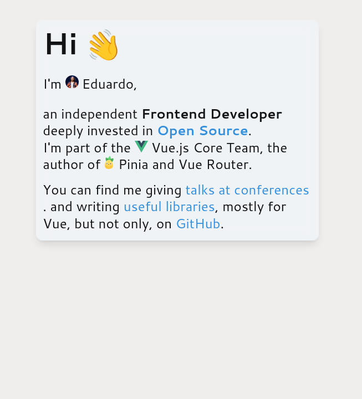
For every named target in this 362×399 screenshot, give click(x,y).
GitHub (198, 223)
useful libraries (169, 206)
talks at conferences (247, 189)
